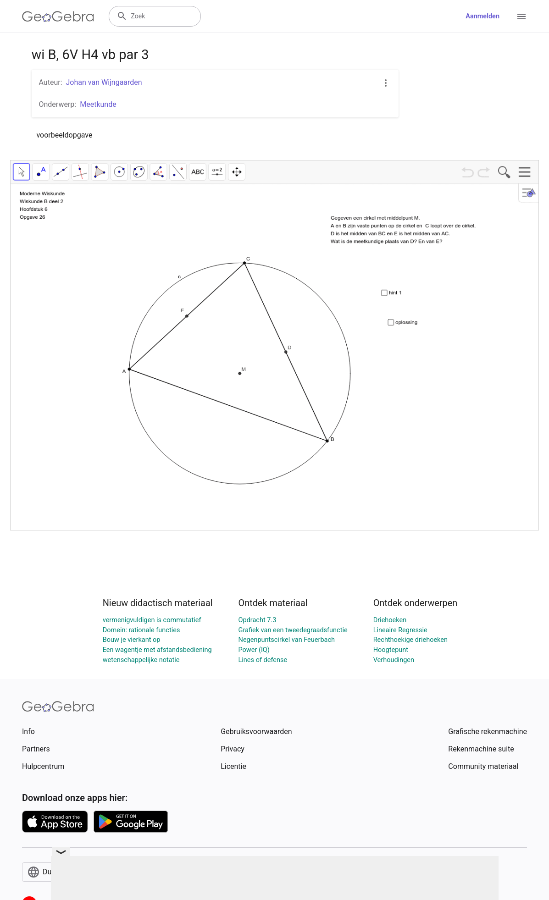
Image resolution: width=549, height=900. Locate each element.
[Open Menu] (521, 16)
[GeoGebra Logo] (58, 16)
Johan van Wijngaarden (104, 82)
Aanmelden (482, 16)
